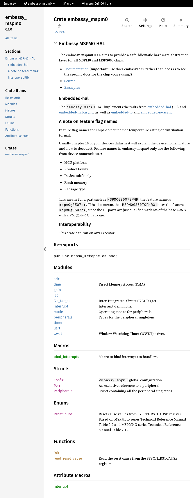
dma (57, 284)
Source (59, 32)
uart (57, 328)
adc (57, 279)
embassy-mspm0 (38, 3)
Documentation (76, 69)
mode (58, 312)
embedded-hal (159, 106)
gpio (57, 290)
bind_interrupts (66, 357)
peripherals (63, 317)
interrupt (61, 306)
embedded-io (121, 112)
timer (58, 323)
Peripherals (63, 391)
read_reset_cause (68, 458)
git (67, 3)
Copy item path (59, 26)
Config (58, 380)
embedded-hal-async (76, 112)
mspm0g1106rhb (95, 3)
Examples (72, 87)
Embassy (10, 3)
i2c (56, 295)
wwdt (58, 334)
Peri (57, 385)
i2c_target (62, 301)
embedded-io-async (156, 112)
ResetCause (63, 414)
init (56, 453)
